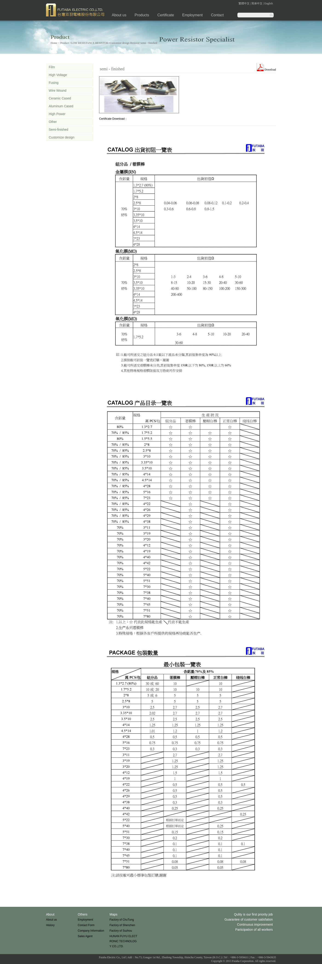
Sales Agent (85, 936)
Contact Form (86, 925)
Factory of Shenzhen (122, 925)
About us (119, 15)
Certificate (165, 15)
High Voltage (58, 75)
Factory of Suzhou (120, 930)
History (50, 925)
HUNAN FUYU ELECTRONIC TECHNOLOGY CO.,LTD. (123, 941)
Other (53, 122)
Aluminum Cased (61, 106)
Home (54, 43)
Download (270, 69)
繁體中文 (244, 3)
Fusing (53, 83)
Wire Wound (57, 90)
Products (142, 15)
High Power (57, 114)
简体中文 (256, 3)
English (268, 3)
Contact (217, 15)
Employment (192, 15)
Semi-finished (58, 129)
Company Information (91, 930)
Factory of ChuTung (121, 919)
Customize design (61, 137)
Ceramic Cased (60, 98)
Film (52, 67)
